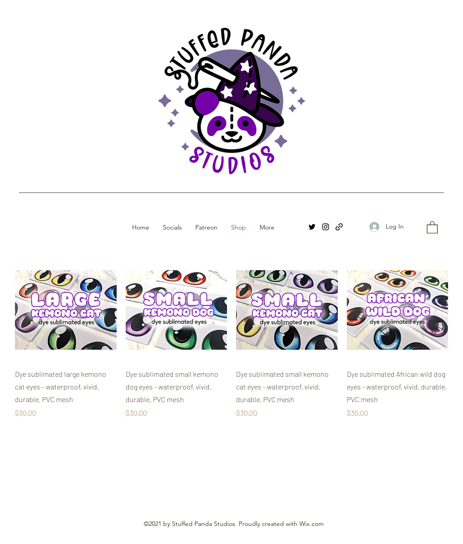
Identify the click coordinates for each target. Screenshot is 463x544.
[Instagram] (325, 226)
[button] (432, 227)
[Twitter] (312, 226)
